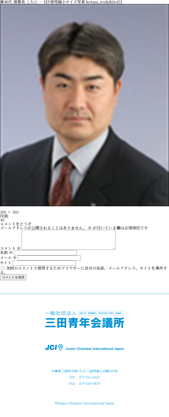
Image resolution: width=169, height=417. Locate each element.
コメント (10, 252)
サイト (6, 266)
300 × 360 (9, 212)
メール (8, 261)
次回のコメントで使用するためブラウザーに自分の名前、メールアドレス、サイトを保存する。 (83, 274)
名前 (6, 256)
